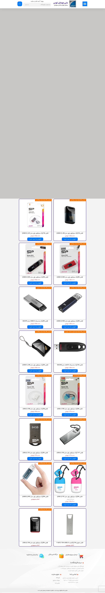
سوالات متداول (56, 580)
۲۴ (45, 17)
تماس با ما (57, 583)
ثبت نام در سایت (35, 1)
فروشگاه (58, 578)
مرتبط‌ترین (72, 17)
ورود (42, 1)
